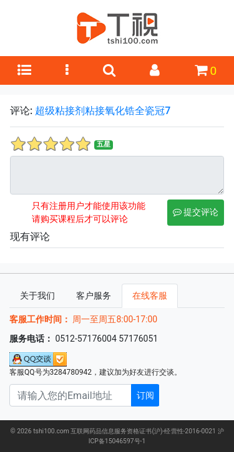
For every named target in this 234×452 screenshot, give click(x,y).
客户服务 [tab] (93, 296)
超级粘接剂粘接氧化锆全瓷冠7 (102, 111)
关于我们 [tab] (37, 296)
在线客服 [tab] (149, 296)
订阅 (145, 395)
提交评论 (195, 212)
